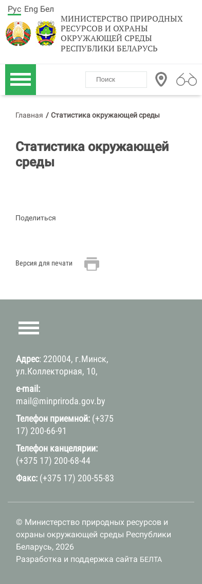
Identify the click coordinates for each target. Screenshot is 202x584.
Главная (29, 115)
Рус (14, 9)
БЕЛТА (151, 559)
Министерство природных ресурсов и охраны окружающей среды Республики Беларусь (122, 33)
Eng (31, 9)
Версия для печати (43, 263)
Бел (47, 9)
